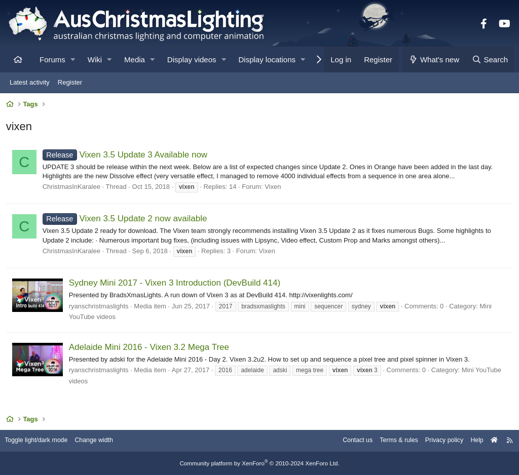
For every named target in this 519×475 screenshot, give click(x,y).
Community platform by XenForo (259, 463)
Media (134, 59)
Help (471, 441)
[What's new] (434, 59)
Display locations (267, 59)
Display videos (191, 59)
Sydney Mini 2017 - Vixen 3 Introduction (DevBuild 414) (176, 284)
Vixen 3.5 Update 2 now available (126, 220)
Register (70, 82)
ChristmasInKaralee (73, 188)
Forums (52, 59)
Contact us (345, 441)
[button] (72, 59)
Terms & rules (389, 441)
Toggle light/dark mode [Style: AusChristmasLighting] (43, 441)
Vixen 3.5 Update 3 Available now (126, 156)
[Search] (489, 59)
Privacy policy (437, 441)
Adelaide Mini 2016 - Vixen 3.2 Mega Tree (150, 348)
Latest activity (30, 82)
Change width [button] (103, 441)
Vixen (274, 188)
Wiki (95, 59)
